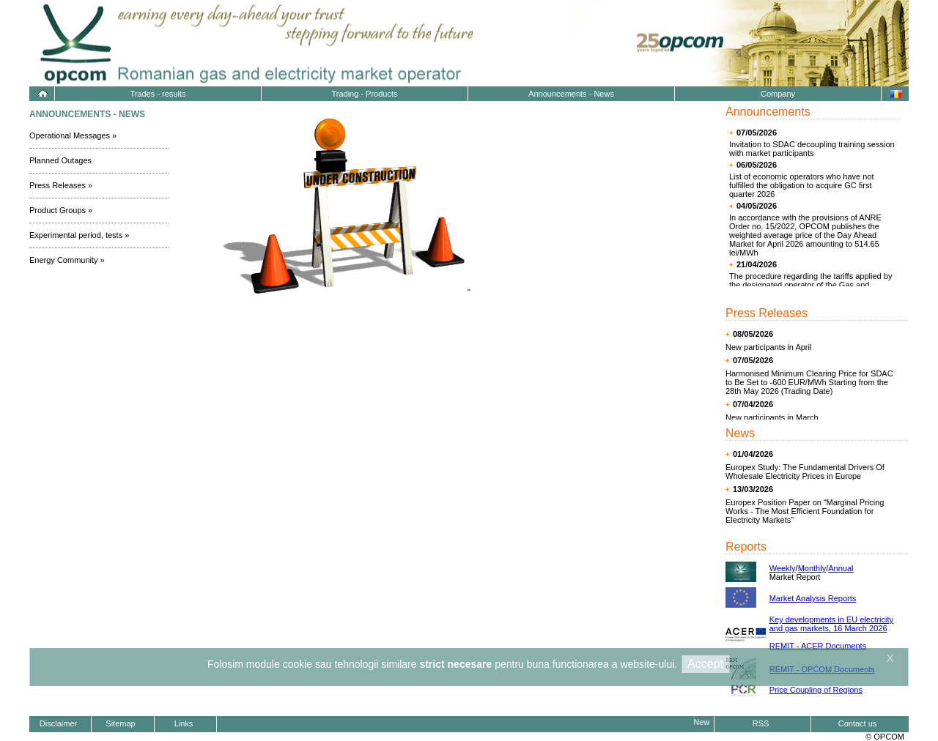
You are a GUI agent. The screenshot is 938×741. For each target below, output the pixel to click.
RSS (761, 723)
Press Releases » (60, 185)
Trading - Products (364, 93)
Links (183, 723)
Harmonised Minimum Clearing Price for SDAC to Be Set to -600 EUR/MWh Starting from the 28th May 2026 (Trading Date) (809, 382)
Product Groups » (60, 210)
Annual (840, 568)
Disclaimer (58, 723)
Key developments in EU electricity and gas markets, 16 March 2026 (831, 624)
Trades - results (157, 93)
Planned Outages (60, 160)
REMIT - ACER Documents (817, 645)
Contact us (857, 723)
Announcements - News (571, 93)
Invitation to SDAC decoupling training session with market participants (812, 148)
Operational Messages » (73, 135)
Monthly (812, 568)
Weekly (782, 568)
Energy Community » (67, 260)
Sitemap (120, 723)
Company (778, 93)
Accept (705, 664)
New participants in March (772, 417)
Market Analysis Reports (813, 598)
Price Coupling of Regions (816, 689)
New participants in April (768, 347)
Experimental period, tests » (79, 235)
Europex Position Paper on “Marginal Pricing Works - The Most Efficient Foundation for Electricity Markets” (804, 511)
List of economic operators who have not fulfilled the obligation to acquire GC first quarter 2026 (801, 185)
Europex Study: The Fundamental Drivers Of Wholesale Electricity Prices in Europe (805, 471)
